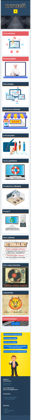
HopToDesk (15, 324)
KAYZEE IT (22, 417)
